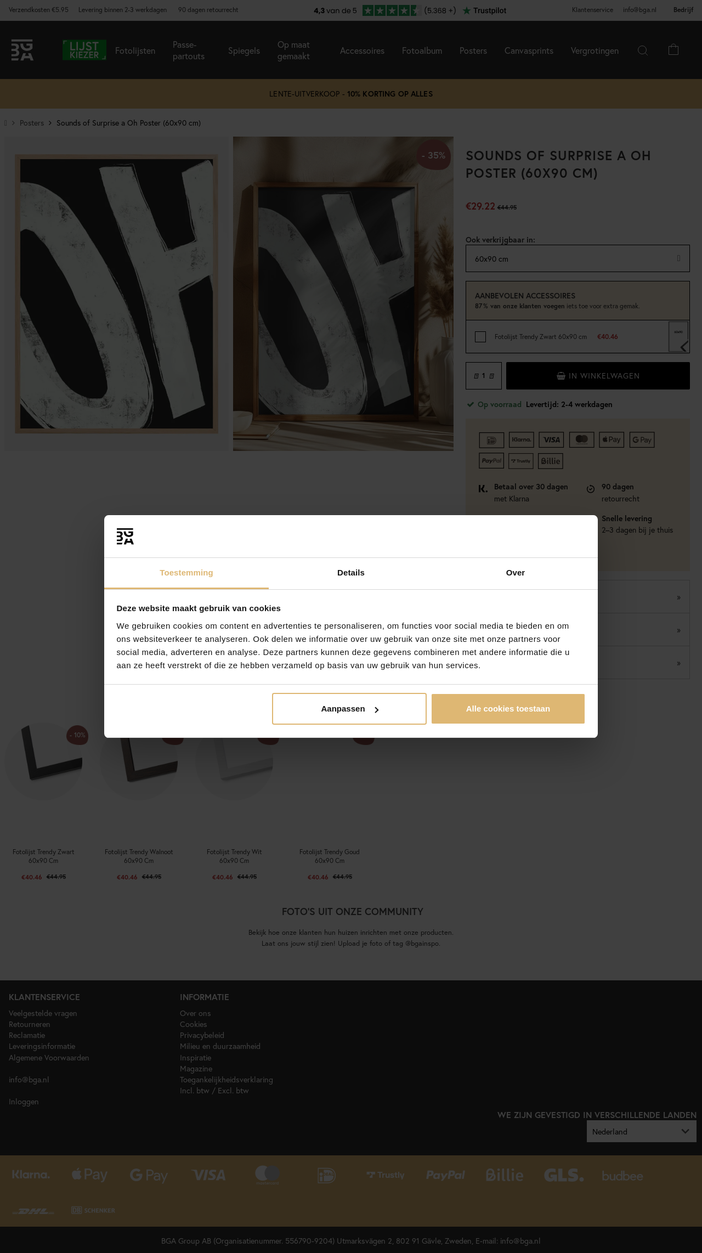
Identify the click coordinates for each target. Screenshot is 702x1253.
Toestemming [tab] (186, 572)
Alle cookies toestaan (508, 708)
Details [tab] (351, 572)
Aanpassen (349, 708)
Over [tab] (515, 572)
